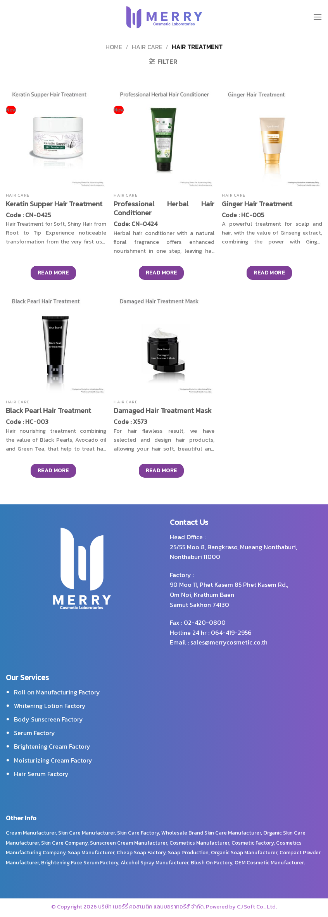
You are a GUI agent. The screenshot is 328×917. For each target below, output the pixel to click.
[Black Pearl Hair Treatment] (56, 345)
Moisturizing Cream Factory (53, 760)
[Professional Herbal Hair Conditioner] (164, 138)
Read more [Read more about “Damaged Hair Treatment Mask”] (161, 470)
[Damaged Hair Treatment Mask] (164, 345)
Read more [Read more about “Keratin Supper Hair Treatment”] (53, 273)
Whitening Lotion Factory (50, 705)
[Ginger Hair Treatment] (272, 138)
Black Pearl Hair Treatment (48, 410)
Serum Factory (34, 732)
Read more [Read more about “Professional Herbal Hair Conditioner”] (161, 273)
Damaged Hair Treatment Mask (163, 410)
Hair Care (147, 46)
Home (113, 46)
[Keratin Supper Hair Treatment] (56, 138)
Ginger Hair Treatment (257, 203)
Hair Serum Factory (41, 773)
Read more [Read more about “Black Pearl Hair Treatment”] (53, 470)
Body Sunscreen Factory (48, 719)
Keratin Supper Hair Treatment (54, 203)
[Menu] (317, 16)
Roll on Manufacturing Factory (57, 692)
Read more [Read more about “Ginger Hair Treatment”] (269, 273)
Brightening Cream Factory (52, 746)
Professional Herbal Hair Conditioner (164, 208)
